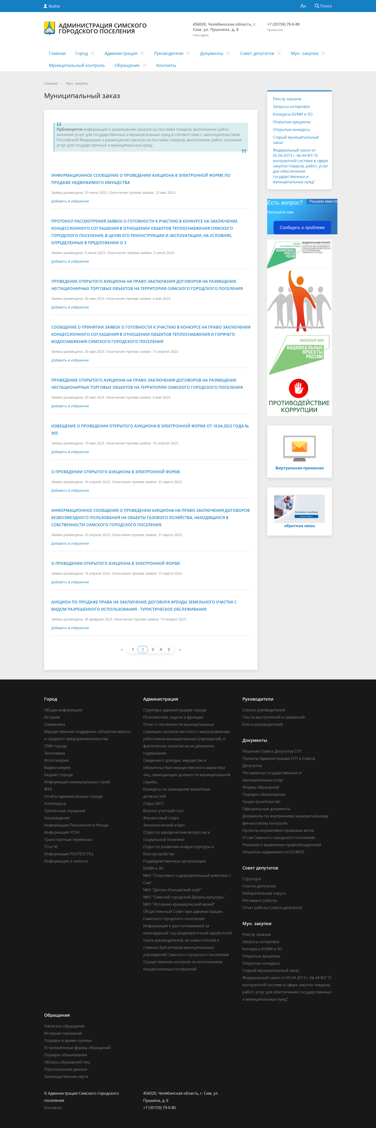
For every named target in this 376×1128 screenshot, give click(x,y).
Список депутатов (259, 886)
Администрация (121, 53)
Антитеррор (55, 803)
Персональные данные (65, 1069)
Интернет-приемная (63, 1033)
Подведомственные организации (174, 861)
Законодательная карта (66, 1076)
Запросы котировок (291, 106)
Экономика (54, 753)
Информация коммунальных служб (77, 782)
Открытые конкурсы (291, 129)
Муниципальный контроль (77, 65)
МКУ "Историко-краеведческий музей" (179, 904)
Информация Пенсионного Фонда (76, 825)
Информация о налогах (66, 861)
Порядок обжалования (263, 794)
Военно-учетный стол (163, 810)
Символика (54, 724)
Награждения (57, 818)
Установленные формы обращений (77, 1047)
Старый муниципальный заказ (296, 140)
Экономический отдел (164, 825)
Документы (211, 53)
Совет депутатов (257, 53)
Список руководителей (263, 710)
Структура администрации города (174, 710)
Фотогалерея (56, 760)
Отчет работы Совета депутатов (272, 907)
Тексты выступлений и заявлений (273, 717)
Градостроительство (261, 801)
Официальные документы (266, 808)
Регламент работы (259, 900)
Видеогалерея (57, 767)
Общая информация (63, 710)
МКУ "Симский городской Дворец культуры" (184, 897)
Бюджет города (58, 774)
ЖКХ (48, 789)
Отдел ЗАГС (153, 803)
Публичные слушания (64, 810)
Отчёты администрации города (73, 796)
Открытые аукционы (292, 121)
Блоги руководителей (262, 724)
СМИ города (55, 746)
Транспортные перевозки (68, 839)
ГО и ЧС (51, 846)
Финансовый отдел (161, 818)
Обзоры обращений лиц (67, 1062)
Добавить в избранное (70, 201)
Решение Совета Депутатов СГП (272, 751)
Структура (251, 878)
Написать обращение (64, 1026)
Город (81, 53)
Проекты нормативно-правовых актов (278, 830)
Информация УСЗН (62, 832)
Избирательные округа (264, 893)
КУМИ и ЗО (153, 868)
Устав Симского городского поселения (278, 837)
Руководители (168, 53)
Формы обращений (260, 787)
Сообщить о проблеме (302, 227)
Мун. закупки (304, 53)
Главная (57, 53)
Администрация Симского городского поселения (95, 28)
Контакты (166, 65)
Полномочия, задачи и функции (173, 717)
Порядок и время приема (68, 1040)
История (52, 717)
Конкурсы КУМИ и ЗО (292, 114)
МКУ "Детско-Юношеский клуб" (172, 889)
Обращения (127, 65)
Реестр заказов (287, 98)
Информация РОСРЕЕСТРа (68, 853)
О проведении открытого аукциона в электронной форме (115, 471)
